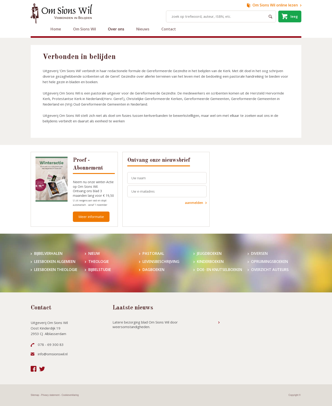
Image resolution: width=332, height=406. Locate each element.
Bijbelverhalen (48, 253)
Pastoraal (153, 253)
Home (55, 29)
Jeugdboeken (209, 253)
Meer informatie (91, 216)
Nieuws (142, 29)
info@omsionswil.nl (53, 354)
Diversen (259, 253)
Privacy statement (50, 395)
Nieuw (94, 253)
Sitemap (35, 395)
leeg (294, 16)
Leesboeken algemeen (54, 261)
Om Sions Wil (84, 29)
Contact (168, 29)
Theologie (98, 261)
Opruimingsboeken (269, 261)
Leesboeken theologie (55, 269)
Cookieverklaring (70, 395)
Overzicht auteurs (270, 269)
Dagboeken (153, 269)
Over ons (116, 29)
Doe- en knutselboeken (219, 269)
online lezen (275, 5)
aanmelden (194, 202)
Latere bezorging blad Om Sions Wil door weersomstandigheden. (145, 324)
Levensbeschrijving (160, 261)
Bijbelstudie (99, 269)
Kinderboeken (210, 261)
